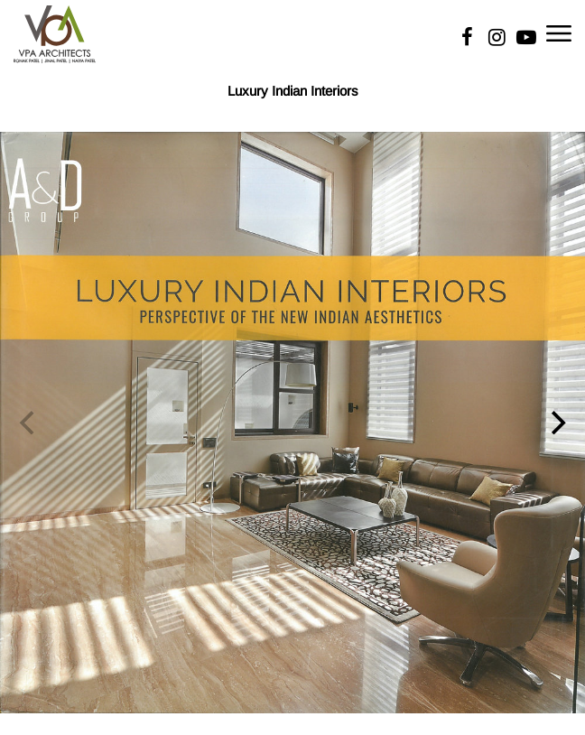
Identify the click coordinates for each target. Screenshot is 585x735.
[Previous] (29, 422)
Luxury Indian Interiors (293, 90)
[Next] (556, 422)
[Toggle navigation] (558, 32)
